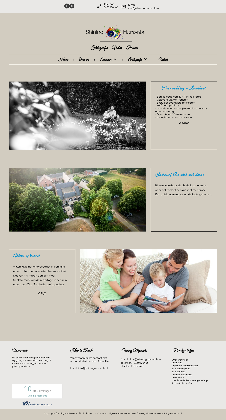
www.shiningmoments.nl (169, 413)
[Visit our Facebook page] (66, 6)
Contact (101, 413)
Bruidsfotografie (181, 368)
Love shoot (178, 377)
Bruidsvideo (178, 371)
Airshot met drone (182, 374)
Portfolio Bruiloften (182, 383)
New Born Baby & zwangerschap (190, 380)
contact (92, 361)
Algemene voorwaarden (185, 365)
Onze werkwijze (180, 360)
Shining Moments (147, 413)
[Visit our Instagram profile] (71, 6)
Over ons (177, 362)
